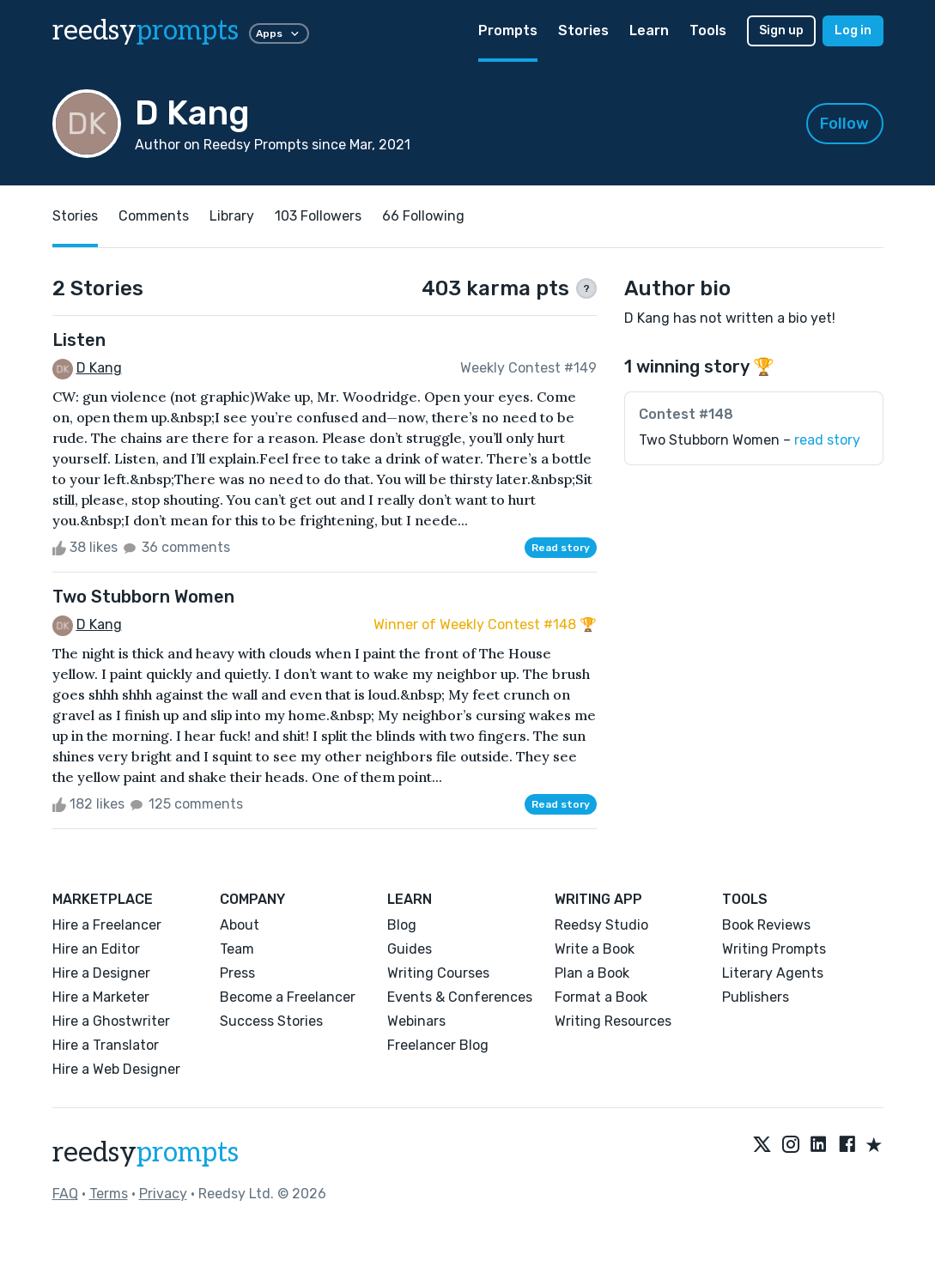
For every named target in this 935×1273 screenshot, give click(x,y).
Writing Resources (613, 1021)
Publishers (755, 997)
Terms (108, 1193)
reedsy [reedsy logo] (145, 31)
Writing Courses (438, 973)
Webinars (416, 1021)
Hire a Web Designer (116, 1069)
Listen (79, 340)
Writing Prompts (774, 949)
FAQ (65, 1193)
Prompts (507, 30)
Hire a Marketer (100, 997)
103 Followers (318, 216)
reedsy (145, 1153)
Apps (279, 33)
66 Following (423, 216)
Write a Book (594, 949)
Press (237, 973)
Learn (649, 30)
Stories (583, 30)
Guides (409, 949)
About (239, 925)
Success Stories (271, 1021)
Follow (844, 123)
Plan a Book (592, 973)
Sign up (781, 30)
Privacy (163, 1193)
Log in (853, 30)
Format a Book (601, 997)
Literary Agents (772, 973)
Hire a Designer (101, 973)
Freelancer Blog (438, 1045)
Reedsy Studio (601, 925)
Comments (153, 216)
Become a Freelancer (287, 997)
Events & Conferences (459, 997)
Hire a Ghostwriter (111, 1021)
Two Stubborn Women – (749, 440)
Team (237, 949)
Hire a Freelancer (106, 925)
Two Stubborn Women (143, 596)
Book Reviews (766, 925)
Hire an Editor (96, 949)
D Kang (99, 368)
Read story (560, 548)
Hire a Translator (105, 1045)
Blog (401, 925)
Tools (707, 30)
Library (231, 216)
